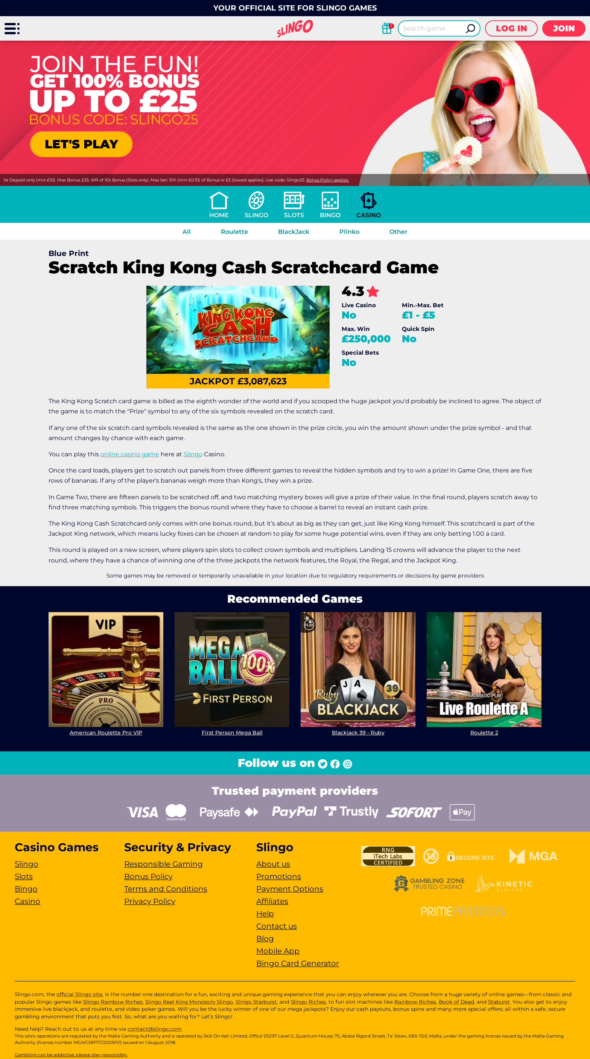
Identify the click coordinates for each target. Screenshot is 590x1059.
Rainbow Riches (415, 1002)
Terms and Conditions (165, 888)
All (186, 231)
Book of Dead (456, 1002)
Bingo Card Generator (297, 963)
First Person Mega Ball (232, 732)
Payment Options (289, 888)
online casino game (129, 454)
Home (219, 215)
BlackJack (293, 231)
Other (398, 231)
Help (265, 913)
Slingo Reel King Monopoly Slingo (189, 1002)
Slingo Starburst (256, 1002)
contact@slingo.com (155, 1029)
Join (564, 28)
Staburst (499, 1002)
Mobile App (278, 950)
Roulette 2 (484, 732)
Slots (294, 215)
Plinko (349, 231)
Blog (265, 938)
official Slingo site (79, 994)
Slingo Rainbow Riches (113, 1002)
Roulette (234, 231)
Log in (511, 28)
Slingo (256, 215)
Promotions (278, 876)
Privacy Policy (149, 901)
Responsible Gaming (163, 864)
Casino (368, 215)
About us (273, 864)
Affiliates (272, 901)
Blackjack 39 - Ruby (358, 732)
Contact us (276, 926)
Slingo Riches (308, 1002)
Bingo (330, 215)
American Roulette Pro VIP (106, 732)
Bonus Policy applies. (327, 180)
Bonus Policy (148, 876)
